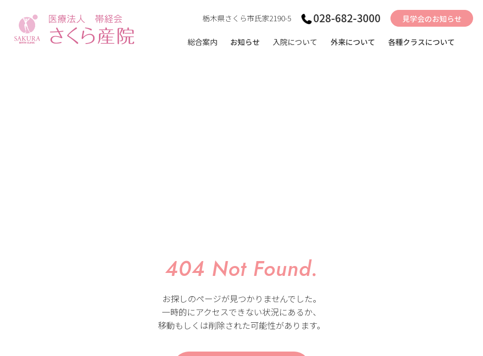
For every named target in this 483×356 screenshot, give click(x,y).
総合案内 (202, 42)
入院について (295, 42)
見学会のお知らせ (432, 18)
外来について (353, 42)
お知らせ (245, 42)
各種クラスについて (421, 42)
